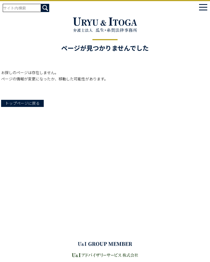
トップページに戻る (22, 103)
